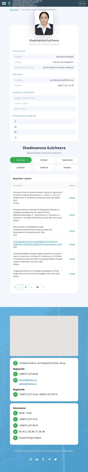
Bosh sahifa (14, 9)
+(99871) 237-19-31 (28, 419)
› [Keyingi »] (43, 287)
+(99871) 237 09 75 (48, 394)
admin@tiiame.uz (28, 384)
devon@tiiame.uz (28, 380)
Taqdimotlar (67, 160)
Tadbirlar (44, 167)
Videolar (67, 167)
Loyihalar (21, 167)
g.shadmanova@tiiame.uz (62, 80)
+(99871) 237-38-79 (28, 425)
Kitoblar (44, 160)
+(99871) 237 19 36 (28, 394)
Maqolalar (20, 160)
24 (37, 287)
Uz (82, 3)
